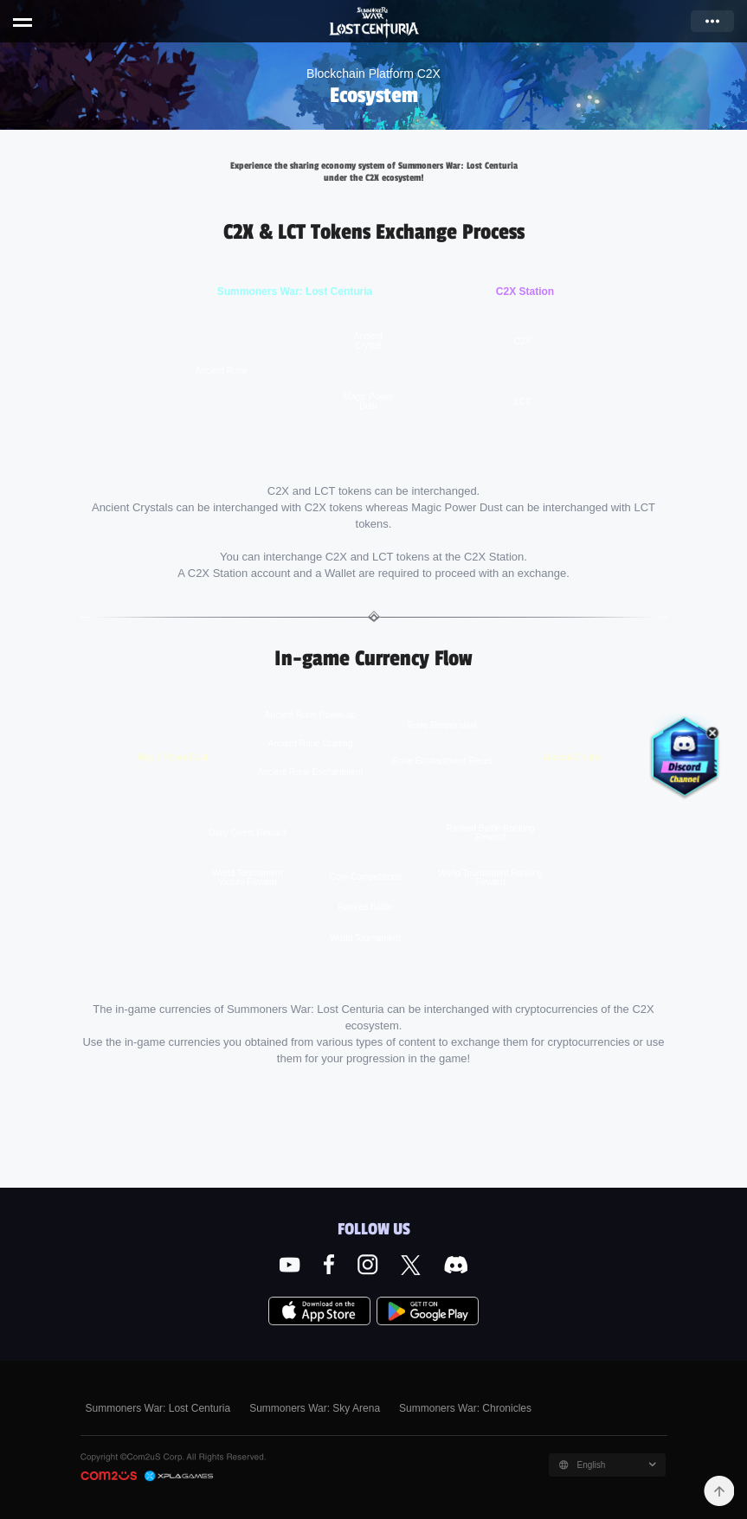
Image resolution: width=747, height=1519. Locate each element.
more (712, 21)
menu (22, 24)
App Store (319, 1312)
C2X (179, 1476)
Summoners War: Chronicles (465, 1408)
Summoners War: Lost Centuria (374, 24)
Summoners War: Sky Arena (314, 1408)
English (591, 1465)
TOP (719, 1491)
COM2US (108, 1476)
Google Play (428, 1312)
